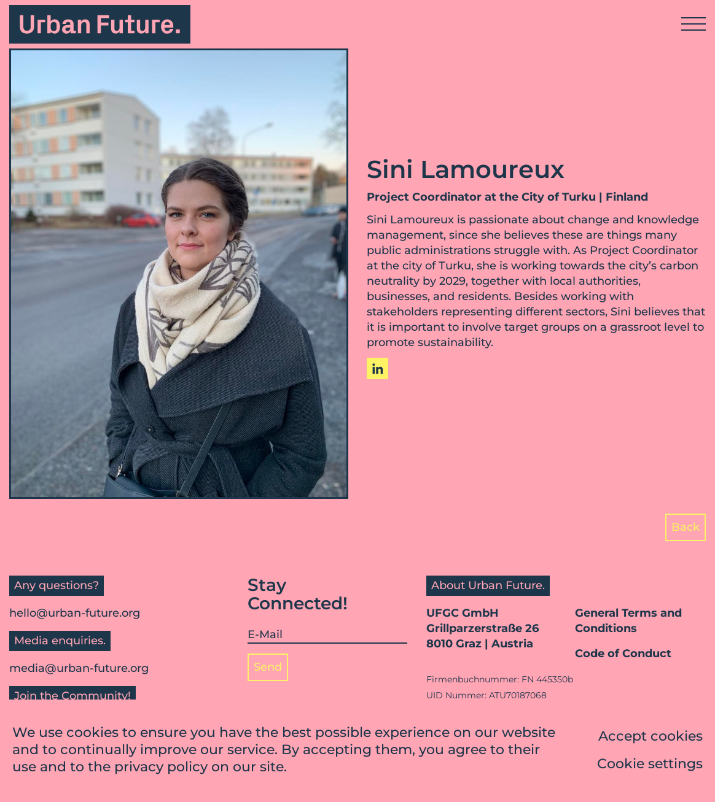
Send (268, 667)
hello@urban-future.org (74, 613)
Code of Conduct (623, 653)
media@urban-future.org (79, 668)
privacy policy (161, 768)
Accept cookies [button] (650, 737)
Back (685, 527)
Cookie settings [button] (650, 765)
